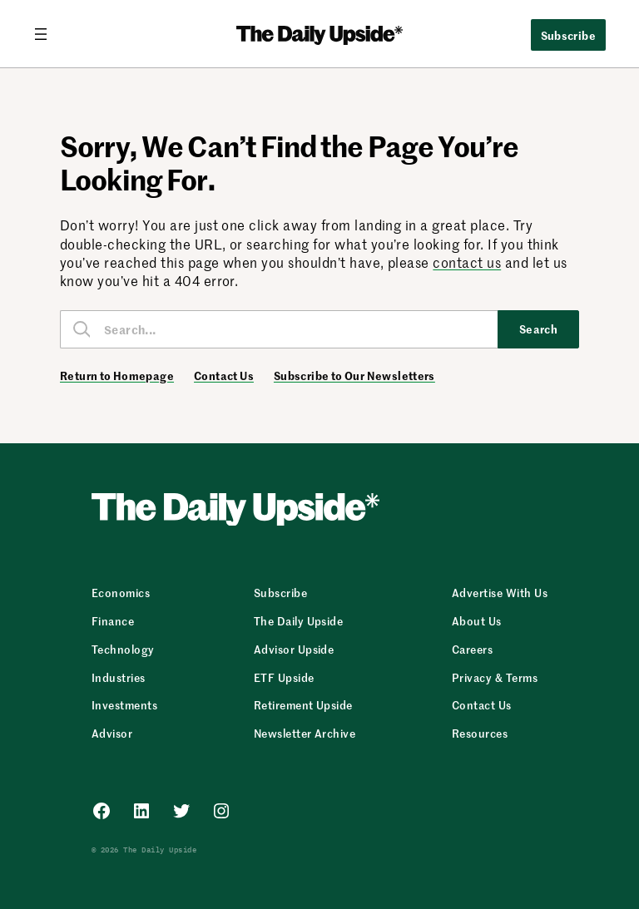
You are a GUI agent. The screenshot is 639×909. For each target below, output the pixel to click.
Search (538, 328)
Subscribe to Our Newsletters (354, 375)
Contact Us (224, 375)
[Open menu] (47, 34)
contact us (467, 262)
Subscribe (569, 35)
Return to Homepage (117, 375)
